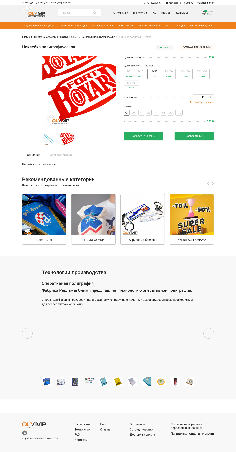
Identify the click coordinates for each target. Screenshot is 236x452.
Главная (27, 37)
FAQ (154, 12)
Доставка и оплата (142, 434)
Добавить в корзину (143, 136)
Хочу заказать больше (201, 102)
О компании (120, 12)
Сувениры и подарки (200, 25)
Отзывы (166, 12)
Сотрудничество (141, 429)
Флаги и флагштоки (102, 25)
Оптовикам (137, 424)
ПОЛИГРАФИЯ (69, 37)
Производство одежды (73, 25)
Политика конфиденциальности (192, 433)
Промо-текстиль (126, 25)
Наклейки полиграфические (98, 37)
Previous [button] (27, 333)
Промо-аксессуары (150, 25)
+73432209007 (152, 2)
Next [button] (208, 333)
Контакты (182, 12)
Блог (103, 424)
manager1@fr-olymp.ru (179, 2)
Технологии (140, 12)
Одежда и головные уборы (39, 25)
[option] (44, 219)
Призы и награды (175, 25)
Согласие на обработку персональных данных (186, 426)
